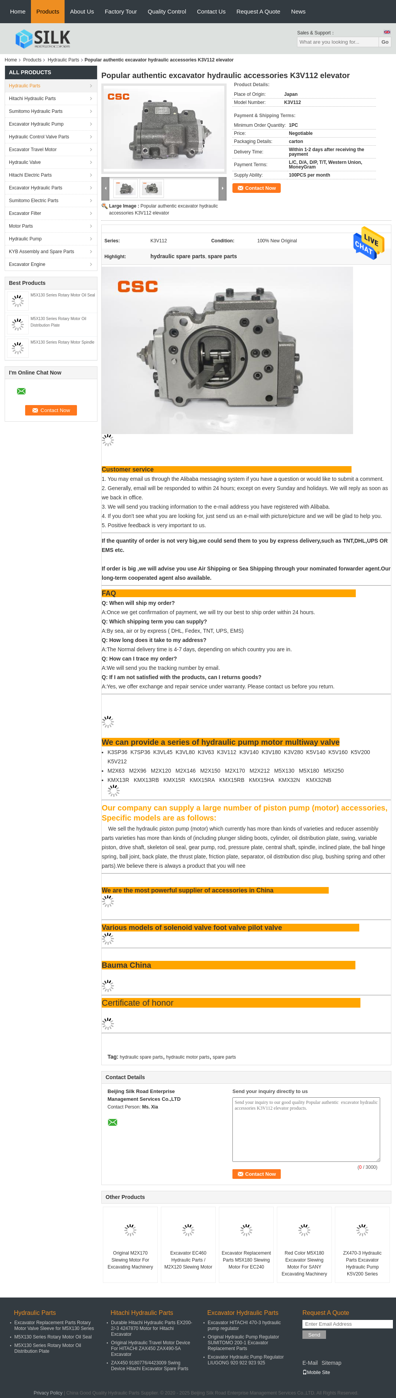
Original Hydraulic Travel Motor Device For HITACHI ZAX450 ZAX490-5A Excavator (150, 1348)
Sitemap (331, 1363)
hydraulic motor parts (188, 1057)
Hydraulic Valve (25, 162)
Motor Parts (21, 226)
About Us (82, 11)
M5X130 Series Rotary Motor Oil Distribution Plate (47, 1348)
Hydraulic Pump (25, 239)
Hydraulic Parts (63, 60)
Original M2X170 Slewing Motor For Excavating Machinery (130, 1260)
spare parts (224, 1057)
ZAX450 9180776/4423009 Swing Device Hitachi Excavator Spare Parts (149, 1365)
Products (47, 11)
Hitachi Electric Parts (30, 175)
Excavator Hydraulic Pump (36, 124)
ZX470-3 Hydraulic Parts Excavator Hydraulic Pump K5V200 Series (362, 1263)
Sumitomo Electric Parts (33, 200)
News (298, 11)
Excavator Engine (27, 264)
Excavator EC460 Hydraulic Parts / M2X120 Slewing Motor (188, 1260)
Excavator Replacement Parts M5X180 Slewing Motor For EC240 (246, 1260)
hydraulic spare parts (141, 1057)
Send (314, 1335)
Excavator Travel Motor (32, 149)
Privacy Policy (48, 1393)
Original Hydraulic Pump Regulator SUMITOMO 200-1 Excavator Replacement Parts (243, 1342)
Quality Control (167, 11)
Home (18, 11)
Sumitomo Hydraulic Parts (36, 111)
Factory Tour (121, 11)
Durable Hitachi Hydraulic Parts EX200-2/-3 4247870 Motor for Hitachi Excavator (151, 1328)
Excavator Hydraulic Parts (35, 188)
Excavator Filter (25, 213)
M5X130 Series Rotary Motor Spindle (62, 342)
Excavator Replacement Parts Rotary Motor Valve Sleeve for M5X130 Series (54, 1325)
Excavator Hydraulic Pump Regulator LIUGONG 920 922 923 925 (246, 1360)
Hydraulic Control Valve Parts (39, 137)
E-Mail (310, 1363)
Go (385, 42)
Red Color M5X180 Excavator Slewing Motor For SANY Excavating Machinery (304, 1263)
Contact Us (211, 11)
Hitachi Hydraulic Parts (32, 98)
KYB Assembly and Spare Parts (41, 251)
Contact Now (260, 188)
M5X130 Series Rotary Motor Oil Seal (63, 295)
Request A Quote (258, 11)
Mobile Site (316, 1372)
